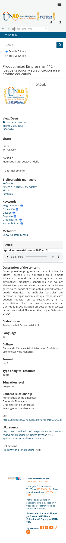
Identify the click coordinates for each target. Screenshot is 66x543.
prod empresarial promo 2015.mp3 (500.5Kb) (14, 126)
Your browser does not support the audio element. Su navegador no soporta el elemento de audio (33, 257)
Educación (9, 209)
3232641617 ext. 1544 (37, 481)
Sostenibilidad (11, 223)
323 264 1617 (43, 489)
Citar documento (15, 170)
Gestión (7, 212)
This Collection (15, 55)
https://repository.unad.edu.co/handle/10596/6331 (32, 419)
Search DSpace (15, 51)
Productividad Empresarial (18, 450)
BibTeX (7, 190)
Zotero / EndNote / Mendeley (20, 187)
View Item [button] (12, 34)
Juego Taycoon (11, 205)
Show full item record (15, 235)
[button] (51, 22)
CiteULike (8, 194)
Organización (10, 219)
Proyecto (8, 216)
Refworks (8, 183)
